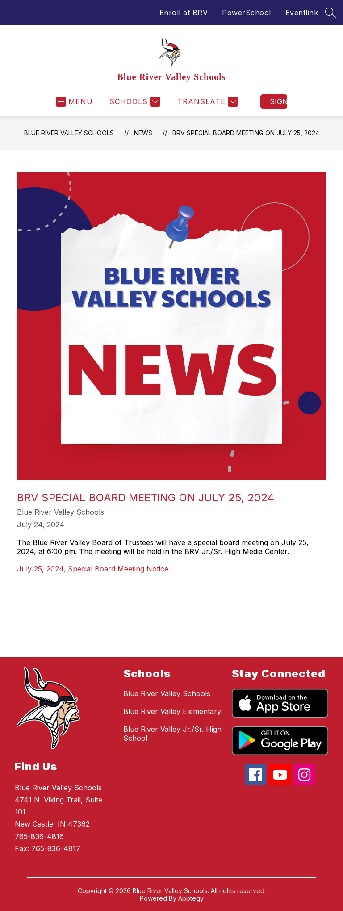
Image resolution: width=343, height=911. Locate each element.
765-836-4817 (55, 848)
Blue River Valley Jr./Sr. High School (172, 734)
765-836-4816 (39, 836)
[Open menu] (74, 101)
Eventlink (301, 12)
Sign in (278, 101)
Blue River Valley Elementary (172, 711)
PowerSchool (246, 12)
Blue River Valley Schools (69, 133)
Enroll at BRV (183, 12)
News (143, 133)
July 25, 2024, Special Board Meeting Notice (92, 568)
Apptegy (191, 898)
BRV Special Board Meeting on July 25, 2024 (245, 133)
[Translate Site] (206, 101)
